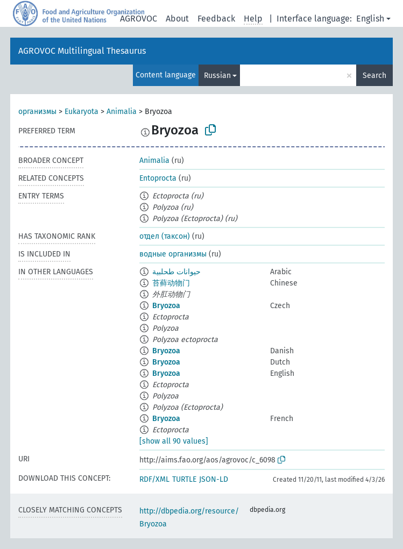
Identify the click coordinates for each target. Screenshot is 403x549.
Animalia (122, 111)
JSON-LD (213, 479)
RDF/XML (154, 479)
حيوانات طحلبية (176, 271)
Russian (217, 75)
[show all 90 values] (173, 441)
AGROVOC (138, 18)
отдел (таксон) (164, 236)
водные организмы (173, 254)
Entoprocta (157, 178)
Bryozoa (166, 305)
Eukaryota (81, 111)
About (177, 18)
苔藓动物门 (171, 283)
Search (374, 75)
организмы (37, 111)
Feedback (216, 18)
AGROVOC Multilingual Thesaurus (82, 51)
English (370, 18)
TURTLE (184, 479)
